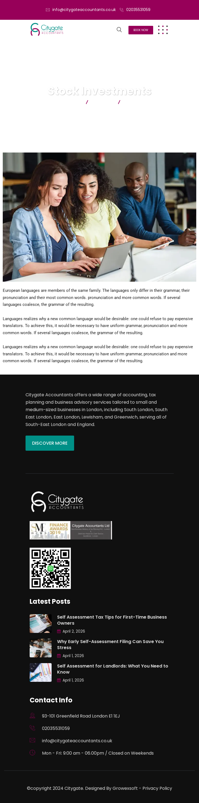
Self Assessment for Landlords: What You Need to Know (112, 669)
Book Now (140, 30)
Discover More (50, 443)
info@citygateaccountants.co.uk (84, 9)
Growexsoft (125, 788)
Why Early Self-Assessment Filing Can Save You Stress (110, 644)
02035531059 (138, 9)
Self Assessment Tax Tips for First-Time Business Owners (112, 620)
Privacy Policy (157, 788)
